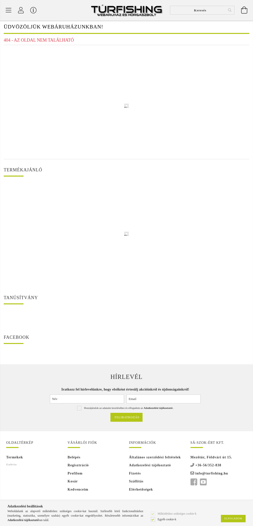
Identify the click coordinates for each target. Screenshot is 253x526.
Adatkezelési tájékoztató (150, 466)
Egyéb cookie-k (167, 519)
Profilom (75, 474)
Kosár (73, 482)
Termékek (14, 458)
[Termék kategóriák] (9, 10)
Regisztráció (78, 466)
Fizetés (135, 474)
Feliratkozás (127, 418)
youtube (203, 482)
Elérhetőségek (141, 490)
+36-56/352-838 (208, 466)
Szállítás (136, 482)
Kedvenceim (78, 490)
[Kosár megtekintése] (244, 10)
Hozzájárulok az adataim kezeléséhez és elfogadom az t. (128, 408)
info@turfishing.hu (211, 474)
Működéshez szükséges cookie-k (177, 513)
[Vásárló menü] (33, 10)
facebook (193, 482)
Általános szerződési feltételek (155, 458)
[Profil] (21, 10)
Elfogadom (233, 518)
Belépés (74, 458)
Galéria (11, 464)
